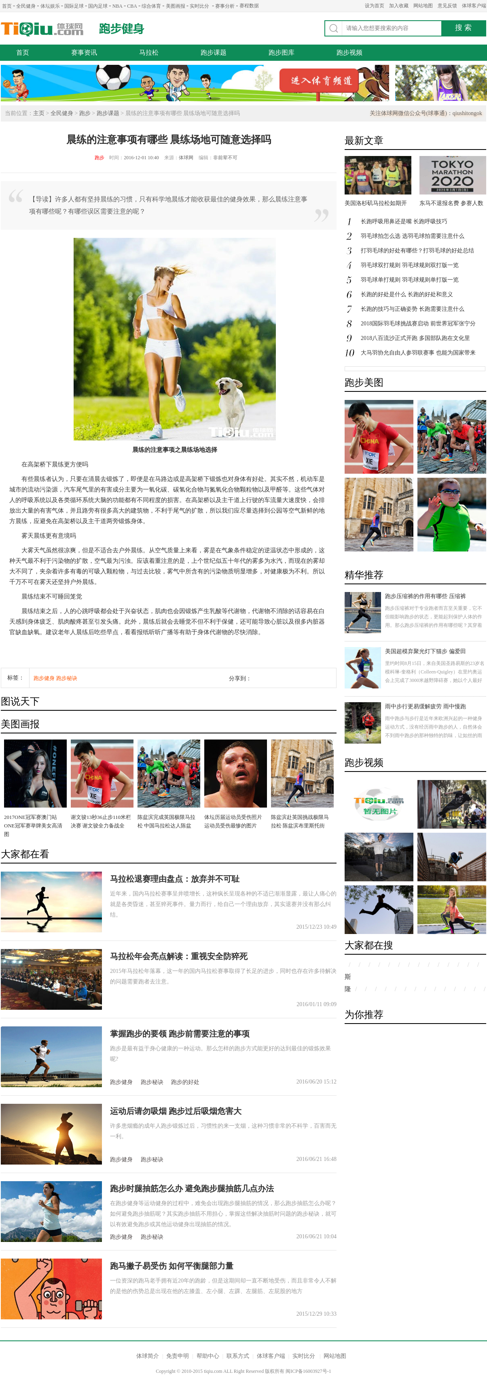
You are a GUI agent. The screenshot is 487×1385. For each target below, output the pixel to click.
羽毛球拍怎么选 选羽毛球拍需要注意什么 (412, 236)
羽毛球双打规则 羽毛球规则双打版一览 (410, 265)
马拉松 (149, 52)
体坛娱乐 (50, 6)
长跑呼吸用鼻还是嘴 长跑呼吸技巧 (404, 221)
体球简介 (147, 1356)
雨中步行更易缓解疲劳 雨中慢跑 (425, 706)
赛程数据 (249, 6)
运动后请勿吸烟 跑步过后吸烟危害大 (175, 1111)
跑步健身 (121, 28)
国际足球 (74, 6)
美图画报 (175, 6)
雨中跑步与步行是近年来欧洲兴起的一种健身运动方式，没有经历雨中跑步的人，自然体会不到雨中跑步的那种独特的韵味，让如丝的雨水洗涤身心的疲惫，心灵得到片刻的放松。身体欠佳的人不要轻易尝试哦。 (433, 735)
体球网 (42, 29)
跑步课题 (214, 52)
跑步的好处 (185, 1082)
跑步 (85, 113)
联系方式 (238, 1356)
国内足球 (98, 6)
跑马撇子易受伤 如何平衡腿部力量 (171, 1265)
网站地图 (423, 6)
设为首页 (374, 6)
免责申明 (177, 1356)
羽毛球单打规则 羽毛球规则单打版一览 (410, 280)
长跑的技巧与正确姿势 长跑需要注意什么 (412, 309)
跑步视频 (349, 52)
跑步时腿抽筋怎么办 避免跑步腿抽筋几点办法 (192, 1188)
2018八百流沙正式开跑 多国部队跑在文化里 (415, 338)
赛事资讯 (84, 52)
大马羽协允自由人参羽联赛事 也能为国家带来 (418, 353)
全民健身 (26, 6)
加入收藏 (399, 6)
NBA (117, 6)
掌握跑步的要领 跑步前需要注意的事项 (180, 1033)
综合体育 (151, 6)
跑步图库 (281, 52)
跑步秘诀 (66, 678)
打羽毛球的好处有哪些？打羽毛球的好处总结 (417, 251)
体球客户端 (474, 6)
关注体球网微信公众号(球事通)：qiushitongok (426, 113)
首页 (7, 6)
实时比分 (199, 6)
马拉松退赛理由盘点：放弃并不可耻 (174, 878)
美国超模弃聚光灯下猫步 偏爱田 (425, 651)
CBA (132, 6)
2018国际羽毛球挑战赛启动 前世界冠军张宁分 (418, 324)
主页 (38, 113)
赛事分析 (225, 6)
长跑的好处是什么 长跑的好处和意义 (407, 294)
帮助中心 (208, 1356)
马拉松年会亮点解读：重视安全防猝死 (179, 956)
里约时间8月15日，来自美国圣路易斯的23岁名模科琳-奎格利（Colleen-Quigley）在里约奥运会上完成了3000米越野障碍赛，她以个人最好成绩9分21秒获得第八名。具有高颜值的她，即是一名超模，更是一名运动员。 (435, 680)
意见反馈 (447, 6)
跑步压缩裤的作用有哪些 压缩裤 (425, 596)
